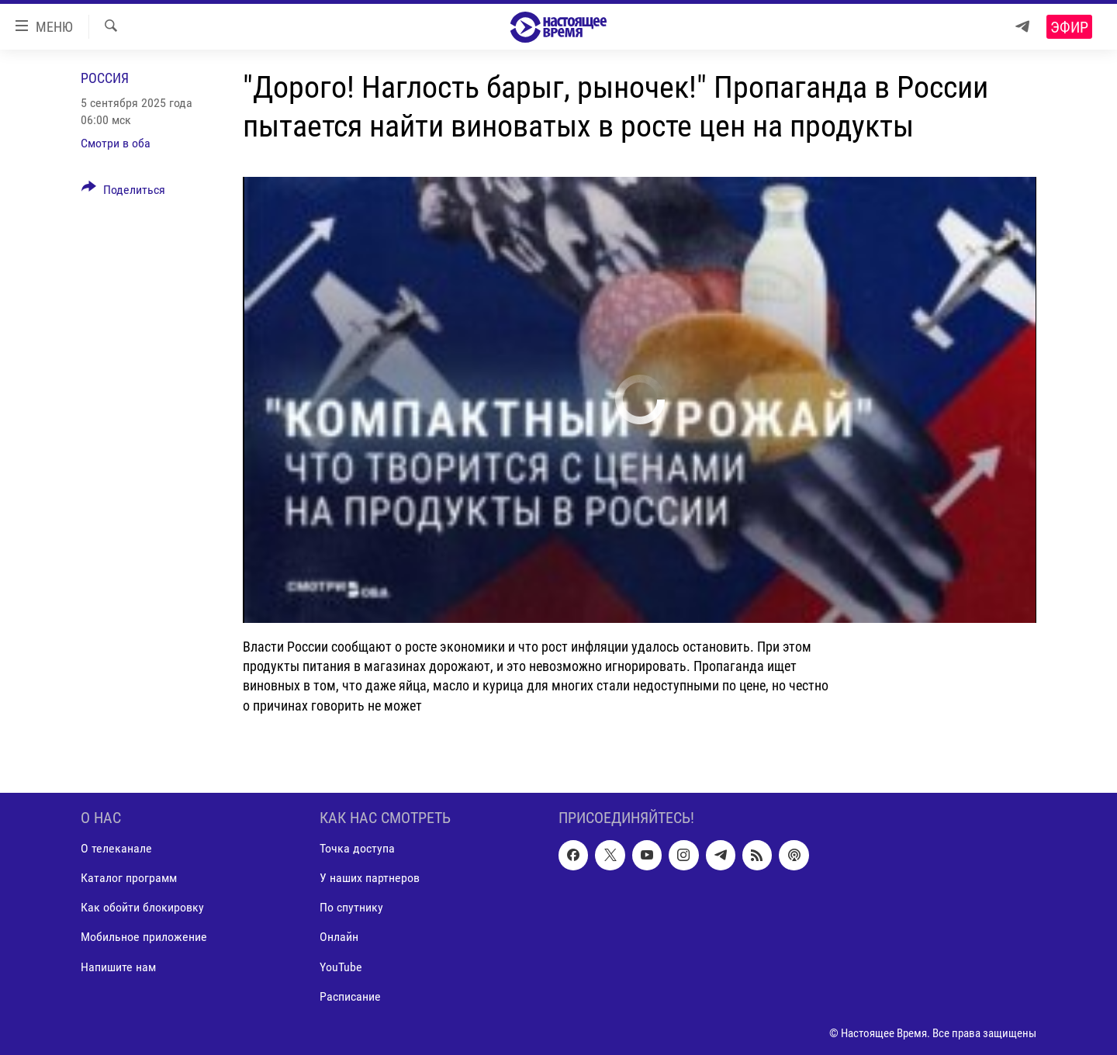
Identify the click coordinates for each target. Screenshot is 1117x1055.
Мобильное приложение (144, 936)
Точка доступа (357, 848)
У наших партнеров (370, 877)
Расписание (350, 995)
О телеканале (116, 848)
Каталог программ (129, 877)
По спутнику (351, 907)
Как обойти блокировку (142, 907)
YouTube (341, 966)
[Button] (123, 192)
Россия (105, 78)
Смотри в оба (115, 143)
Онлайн (339, 936)
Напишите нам (118, 966)
